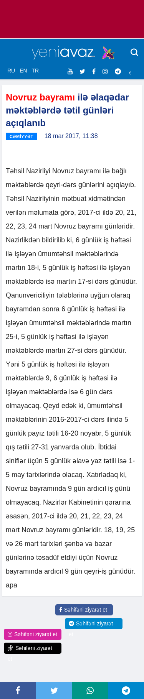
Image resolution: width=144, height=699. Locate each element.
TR (35, 70)
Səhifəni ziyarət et (83, 610)
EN (23, 70)
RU (11, 70)
